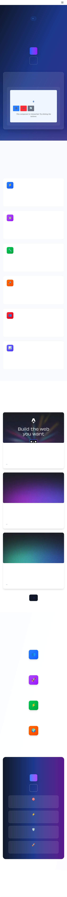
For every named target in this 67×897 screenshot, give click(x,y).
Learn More (33, 788)
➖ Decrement (23, 108)
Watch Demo (33, 61)
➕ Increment (16, 108)
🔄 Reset (31, 108)
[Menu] (62, 2)
